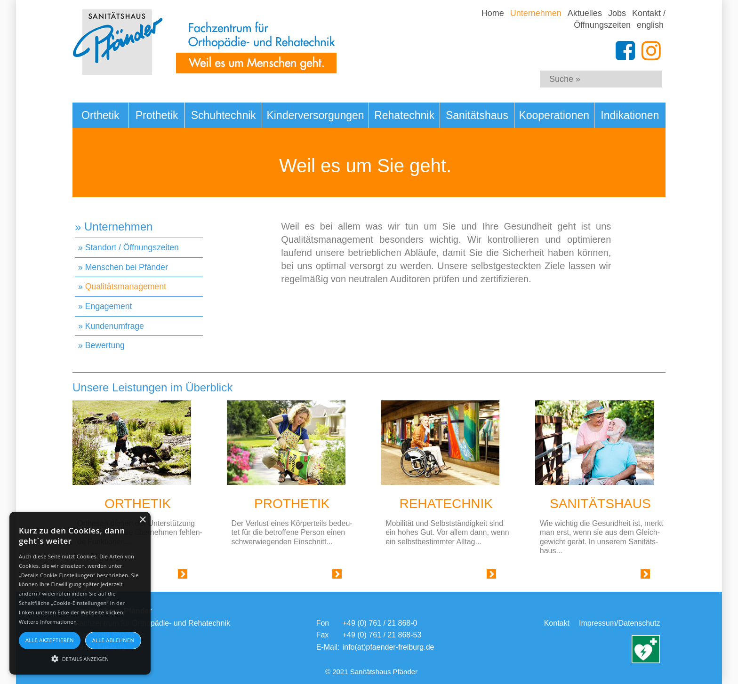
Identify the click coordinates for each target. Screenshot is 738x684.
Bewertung (105, 345)
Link (171, 576)
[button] (80, 658)
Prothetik (157, 115)
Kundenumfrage (114, 326)
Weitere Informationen (48, 621)
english (650, 25)
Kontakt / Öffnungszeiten (620, 19)
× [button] (142, 520)
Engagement (108, 306)
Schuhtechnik (223, 115)
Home (492, 13)
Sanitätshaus (477, 115)
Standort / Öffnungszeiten (132, 247)
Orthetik (100, 115)
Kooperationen (554, 115)
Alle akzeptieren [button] (49, 640)
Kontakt (557, 623)
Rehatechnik (404, 115)
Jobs (617, 13)
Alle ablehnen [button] (113, 640)
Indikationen (630, 115)
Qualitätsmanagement (125, 286)
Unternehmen (536, 13)
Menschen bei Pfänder (126, 267)
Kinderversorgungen (315, 115)
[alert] (80, 593)
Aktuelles (585, 13)
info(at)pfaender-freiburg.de (388, 647)
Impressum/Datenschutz (619, 623)
